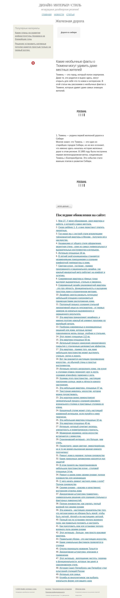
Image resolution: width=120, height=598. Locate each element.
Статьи (70, 14)
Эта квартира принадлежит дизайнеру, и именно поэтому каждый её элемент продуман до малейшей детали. (81, 320)
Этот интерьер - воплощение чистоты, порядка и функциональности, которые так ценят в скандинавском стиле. (81, 561)
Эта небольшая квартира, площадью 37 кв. (81, 388)
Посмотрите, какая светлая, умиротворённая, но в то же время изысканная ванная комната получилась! (80, 449)
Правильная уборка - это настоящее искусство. (83, 539)
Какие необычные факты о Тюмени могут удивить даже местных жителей (76, 65)
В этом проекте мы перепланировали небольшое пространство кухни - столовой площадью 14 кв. (77, 468)
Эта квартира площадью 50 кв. (75, 340)
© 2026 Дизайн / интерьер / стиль (26, 589)
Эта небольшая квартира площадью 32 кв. (81, 420)
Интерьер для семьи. (70, 574)
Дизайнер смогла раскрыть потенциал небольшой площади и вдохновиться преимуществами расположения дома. (77, 298)
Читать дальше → (64, 206)
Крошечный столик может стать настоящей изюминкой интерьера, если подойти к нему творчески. (79, 413)
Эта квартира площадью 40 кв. (75, 423)
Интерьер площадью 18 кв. (71, 253)
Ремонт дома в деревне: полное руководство (82, 455)
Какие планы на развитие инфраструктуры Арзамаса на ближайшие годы (30, 36)
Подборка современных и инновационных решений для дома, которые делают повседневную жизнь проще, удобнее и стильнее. (81, 330)
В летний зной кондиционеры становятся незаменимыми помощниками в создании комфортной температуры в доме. (77, 259)
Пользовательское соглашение (62, 589)
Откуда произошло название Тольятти (79, 549)
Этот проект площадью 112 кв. (75, 336)
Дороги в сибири (69, 32)
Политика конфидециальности (55, 592)
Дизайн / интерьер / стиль (60, 5)
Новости (59, 14)
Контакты (48, 589)
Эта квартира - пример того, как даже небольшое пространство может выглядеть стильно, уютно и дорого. (77, 352)
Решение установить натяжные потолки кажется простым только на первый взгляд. (33, 47)
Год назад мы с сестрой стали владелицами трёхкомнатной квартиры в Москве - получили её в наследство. (81, 237)
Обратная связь (80, 589)
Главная (47, 14)
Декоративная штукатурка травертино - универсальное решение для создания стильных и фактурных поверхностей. (81, 497)
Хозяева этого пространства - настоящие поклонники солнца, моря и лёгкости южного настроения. (78, 381)
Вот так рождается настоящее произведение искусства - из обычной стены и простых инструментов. (80, 362)
